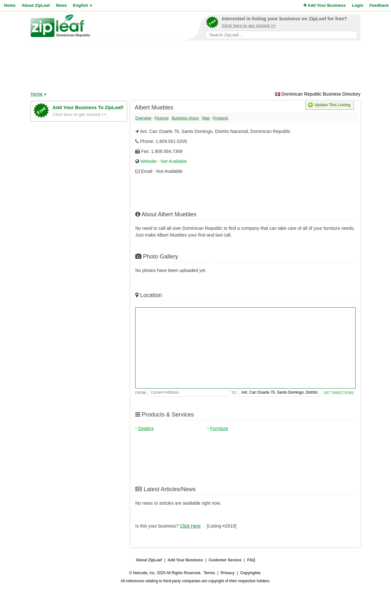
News (61, 5)
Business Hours (185, 118)
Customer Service (225, 560)
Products (220, 118)
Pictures (161, 118)
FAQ (251, 560)
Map (205, 118)
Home (9, 5)
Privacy (227, 573)
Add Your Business (324, 5)
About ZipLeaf (36, 5)
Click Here (190, 526)
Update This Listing (329, 105)
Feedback (379, 5)
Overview (143, 118)
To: (234, 393)
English (82, 5)
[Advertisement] (195, 67)
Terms (209, 573)
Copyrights (250, 573)
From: (141, 393)
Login (357, 5)
